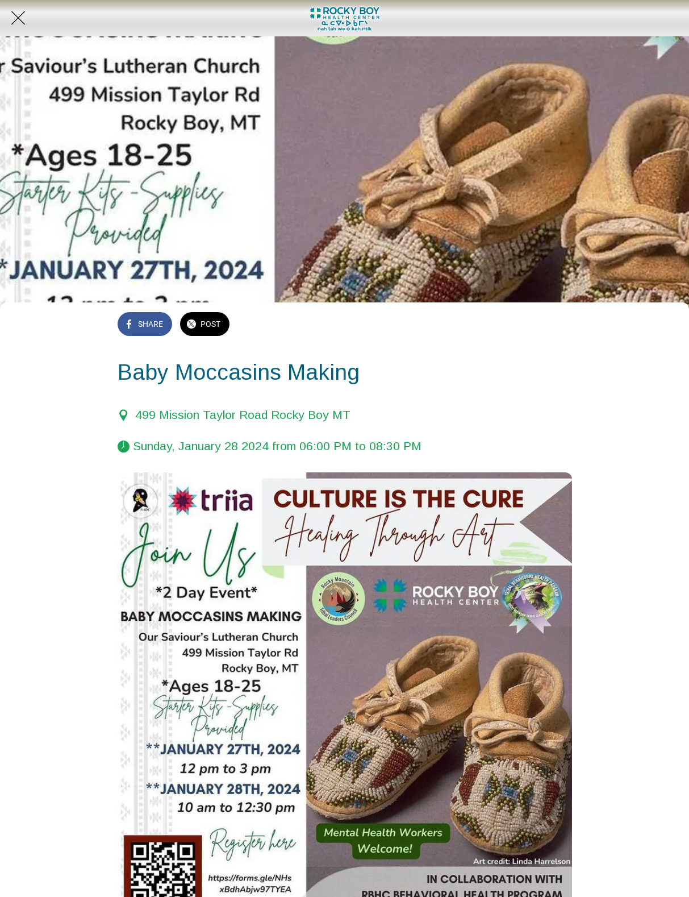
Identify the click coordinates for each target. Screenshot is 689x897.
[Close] (18, 18)
